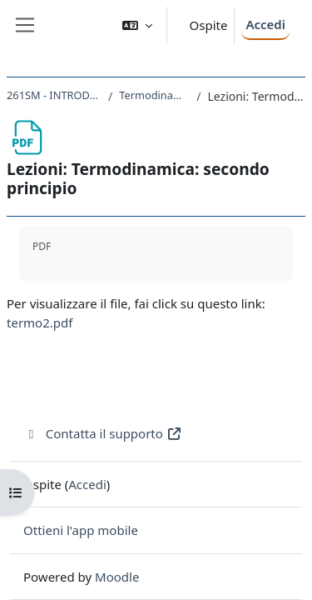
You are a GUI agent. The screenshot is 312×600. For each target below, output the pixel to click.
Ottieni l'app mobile (80, 530)
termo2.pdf (39, 322)
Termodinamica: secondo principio (154, 95)
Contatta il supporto (102, 433)
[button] (137, 25)
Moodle (117, 576)
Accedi (265, 24)
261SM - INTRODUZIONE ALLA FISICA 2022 (54, 95)
